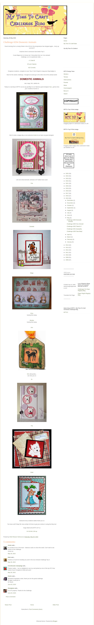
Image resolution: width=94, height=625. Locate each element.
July (68, 213)
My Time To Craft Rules (70, 43)
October (69, 205)
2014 (67, 245)
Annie (35, 135)
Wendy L (66, 74)
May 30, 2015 (12, 553)
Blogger (55, 621)
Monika (32, 320)
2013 (67, 247)
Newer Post (8, 605)
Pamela (66, 82)
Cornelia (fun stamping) (15, 566)
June (68, 215)
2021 (67, 183)
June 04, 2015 (12, 593)
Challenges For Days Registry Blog (84, 289)
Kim (28, 374)
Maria (65, 85)
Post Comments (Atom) (35, 609)
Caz (32, 183)
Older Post (56, 605)
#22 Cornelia (31, 67)
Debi (9, 557)
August (69, 210)
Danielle (32, 226)
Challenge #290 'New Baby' (74, 231)
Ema (32, 313)
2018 (67, 191)
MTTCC (66, 312)
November (70, 203)
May (68, 218)
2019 (67, 188)
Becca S (66, 91)
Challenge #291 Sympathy (74, 229)
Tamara (66, 77)
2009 (67, 257)
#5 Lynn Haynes (31, 64)
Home (32, 605)
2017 (67, 193)
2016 (67, 196)
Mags (31, 273)
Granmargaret (68, 88)
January (69, 242)
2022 (67, 181)
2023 (67, 178)
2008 (67, 260)
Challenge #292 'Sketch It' (74, 226)
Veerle (10, 576)
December (70, 200)
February (70, 239)
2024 (67, 176)
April (68, 234)
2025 (67, 173)
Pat (32, 426)
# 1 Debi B (32, 60)
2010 (67, 255)
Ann (32, 327)
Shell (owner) (67, 79)
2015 (67, 198)
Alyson (65, 93)
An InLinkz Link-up (32, 531)
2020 (67, 186)
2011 (67, 252)
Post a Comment (10, 596)
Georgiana (11, 588)
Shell (31, 472)
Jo (32, 379)
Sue (50, 87)
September (70, 208)
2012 (67, 250)
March (69, 237)
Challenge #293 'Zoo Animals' (75, 224)
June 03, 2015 (12, 584)
